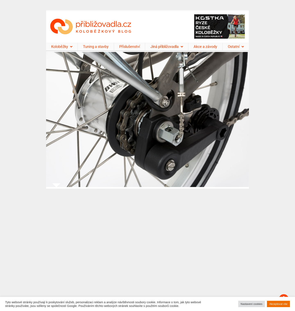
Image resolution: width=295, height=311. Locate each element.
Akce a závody (205, 46)
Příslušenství (129, 46)
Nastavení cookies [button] (251, 303)
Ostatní (236, 47)
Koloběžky (61, 47)
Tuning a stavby (96, 46)
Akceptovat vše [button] (278, 303)
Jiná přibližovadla (166, 47)
